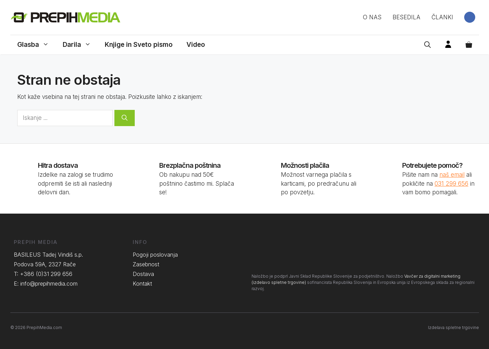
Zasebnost (146, 264)
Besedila (406, 17)
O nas (372, 17)
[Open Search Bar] (427, 44)
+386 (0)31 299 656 (46, 273)
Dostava (143, 273)
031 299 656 (451, 183)
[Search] (124, 118)
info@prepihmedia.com (49, 283)
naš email (452, 174)
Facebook (469, 17)
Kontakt (142, 283)
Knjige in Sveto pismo (139, 45)
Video (195, 45)
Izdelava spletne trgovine (453, 327)
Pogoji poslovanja (155, 254)
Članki (442, 17)
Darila (80, 44)
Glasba (36, 44)
